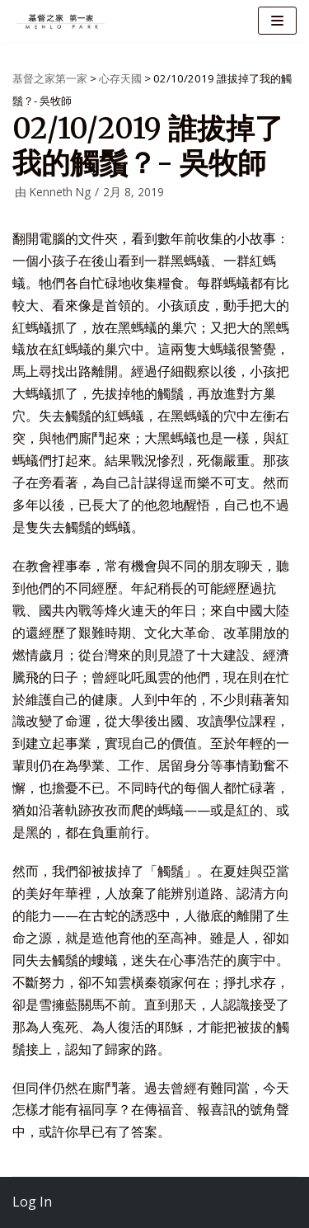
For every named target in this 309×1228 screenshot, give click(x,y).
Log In (32, 1202)
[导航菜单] (277, 21)
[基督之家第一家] (61, 21)
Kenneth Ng (60, 192)
